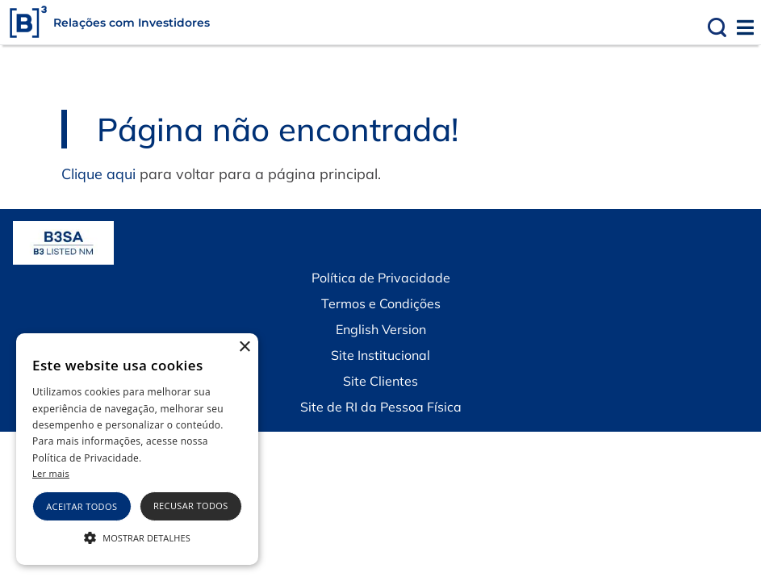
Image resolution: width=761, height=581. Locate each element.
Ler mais (50, 473)
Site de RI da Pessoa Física (381, 407)
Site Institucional (380, 355)
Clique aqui (98, 174)
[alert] (137, 449)
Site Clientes (380, 381)
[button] (137, 536)
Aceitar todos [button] (81, 506)
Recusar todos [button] (190, 505)
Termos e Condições (381, 303)
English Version (381, 329)
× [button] (244, 347)
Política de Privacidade (381, 278)
